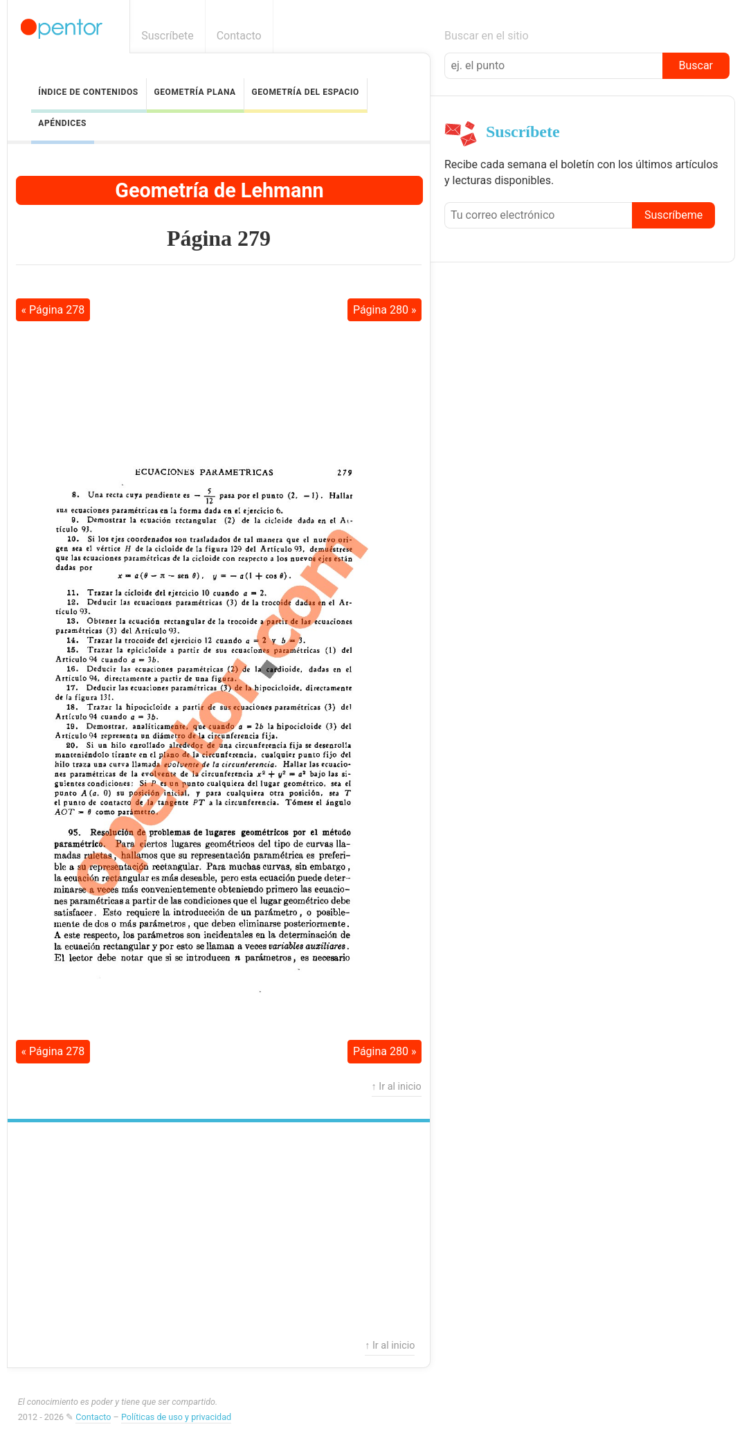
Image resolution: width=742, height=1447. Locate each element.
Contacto (239, 35)
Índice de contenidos (88, 92)
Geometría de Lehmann (219, 190)
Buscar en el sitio (486, 35)
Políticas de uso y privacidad (176, 1417)
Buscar (695, 65)
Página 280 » (385, 309)
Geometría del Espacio (305, 92)
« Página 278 (53, 309)
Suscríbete (167, 35)
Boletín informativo (723, 36)
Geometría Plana (194, 92)
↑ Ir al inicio (397, 1087)
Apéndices (62, 123)
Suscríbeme (673, 215)
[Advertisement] (219, 364)
